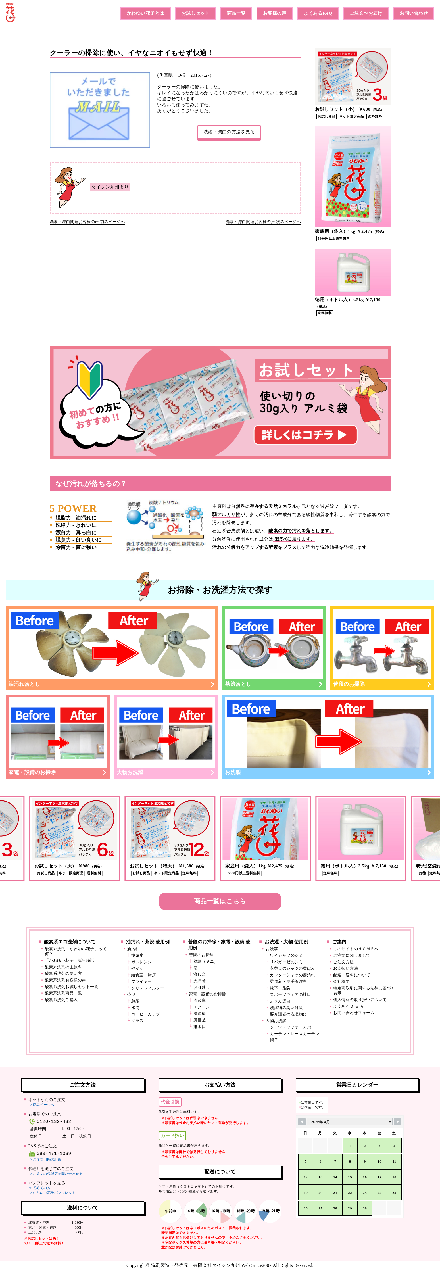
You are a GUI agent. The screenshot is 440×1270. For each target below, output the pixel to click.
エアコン (201, 1007)
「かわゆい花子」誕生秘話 (69, 960)
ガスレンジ (141, 962)
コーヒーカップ (145, 1014)
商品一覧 (236, 13)
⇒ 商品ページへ (41, 1105)
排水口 (199, 1027)
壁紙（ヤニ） (205, 961)
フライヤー (141, 981)
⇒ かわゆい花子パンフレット (52, 1193)
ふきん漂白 (280, 1001)
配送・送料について (351, 975)
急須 (135, 1001)
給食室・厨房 (143, 975)
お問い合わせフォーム (353, 1013)
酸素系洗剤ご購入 (61, 1000)
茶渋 (131, 994)
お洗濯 (328, 736)
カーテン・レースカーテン (294, 1034)
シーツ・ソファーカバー (292, 1027)
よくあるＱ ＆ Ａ (348, 1006)
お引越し (201, 987)
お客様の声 (275, 13)
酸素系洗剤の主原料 (63, 967)
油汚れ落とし (112, 648)
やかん (137, 968)
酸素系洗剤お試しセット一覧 (72, 987)
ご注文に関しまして (351, 955)
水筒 (135, 1008)
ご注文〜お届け (366, 13)
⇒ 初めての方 (39, 1188)
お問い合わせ (414, 13)
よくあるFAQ (318, 13)
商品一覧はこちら (220, 901)
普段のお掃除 (382, 648)
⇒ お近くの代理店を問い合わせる (55, 1174)
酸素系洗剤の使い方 (63, 973)
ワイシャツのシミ (286, 955)
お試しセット (196, 13)
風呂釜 (199, 1020)
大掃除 (199, 981)
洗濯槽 (199, 1014)
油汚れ (133, 949)
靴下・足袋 (280, 988)
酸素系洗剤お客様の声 (65, 980)
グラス (137, 1021)
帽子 (274, 1040)
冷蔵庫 (199, 1000)
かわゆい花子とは (145, 13)
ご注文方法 (343, 962)
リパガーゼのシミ (286, 962)
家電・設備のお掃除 (58, 736)
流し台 (199, 974)
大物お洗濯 (166, 736)
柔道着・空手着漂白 (288, 981)
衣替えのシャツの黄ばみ (292, 968)
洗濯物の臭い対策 (286, 1008)
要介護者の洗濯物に (288, 1014)
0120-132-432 (49, 1121)
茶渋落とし (274, 648)
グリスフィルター (147, 988)
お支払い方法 (345, 968)
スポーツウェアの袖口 (290, 994)
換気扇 (137, 955)
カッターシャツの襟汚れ (292, 975)
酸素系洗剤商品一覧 (63, 993)
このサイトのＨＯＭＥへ (356, 949)
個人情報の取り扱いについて (360, 1000)
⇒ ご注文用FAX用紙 (44, 1159)
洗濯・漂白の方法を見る (229, 131)
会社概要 (341, 981)
